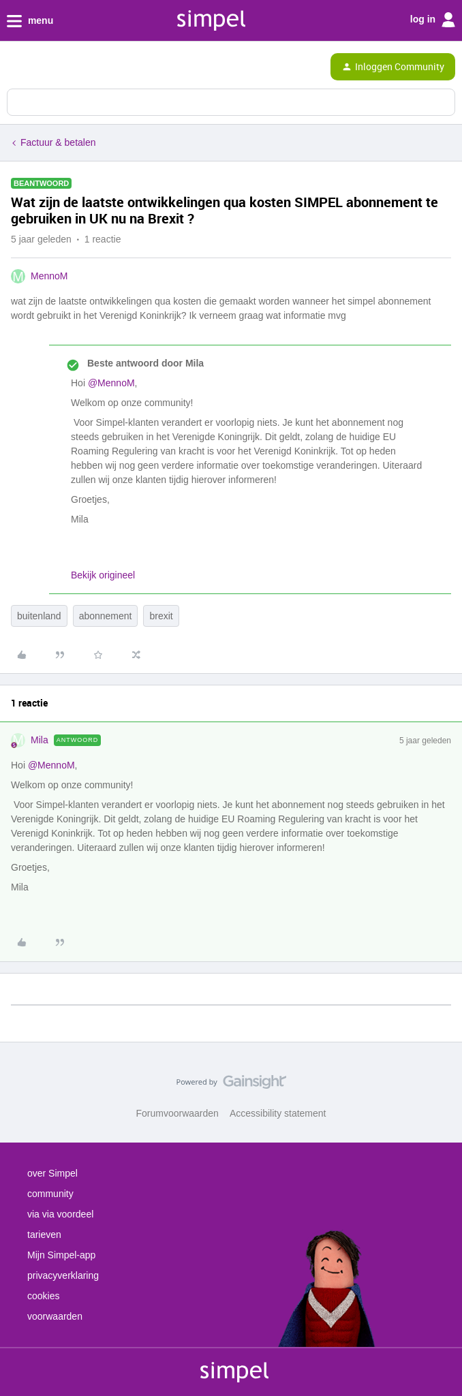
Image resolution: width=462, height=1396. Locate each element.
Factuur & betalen (58, 142)
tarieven (44, 1234)
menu (30, 21)
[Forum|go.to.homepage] (69, 67)
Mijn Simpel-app (61, 1255)
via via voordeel (60, 1214)
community (50, 1193)
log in (432, 19)
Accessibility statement (278, 1113)
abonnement (105, 615)
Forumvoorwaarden (177, 1113)
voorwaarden (54, 1316)
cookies (43, 1295)
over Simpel (52, 1173)
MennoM (49, 275)
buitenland (39, 615)
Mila (39, 739)
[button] (15, 69)
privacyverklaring (63, 1275)
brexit (160, 615)
